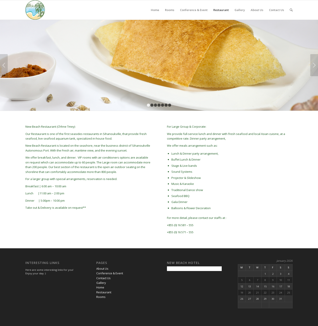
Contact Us (276, 10)
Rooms (169, 10)
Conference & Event (194, 10)
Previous (4, 65)
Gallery (240, 10)
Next (314, 65)
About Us (257, 10)
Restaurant (221, 10)
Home (155, 10)
